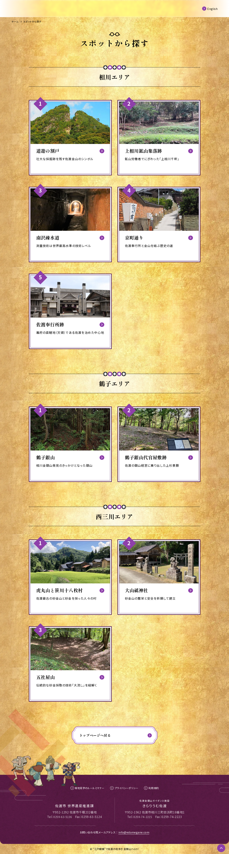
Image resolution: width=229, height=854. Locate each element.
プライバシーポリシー (127, 788)
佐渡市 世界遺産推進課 (74, 805)
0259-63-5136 (62, 816)
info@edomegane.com (133, 832)
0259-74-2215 (143, 816)
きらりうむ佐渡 (155, 803)
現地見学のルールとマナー (88, 788)
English (212, 8)
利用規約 (155, 788)
